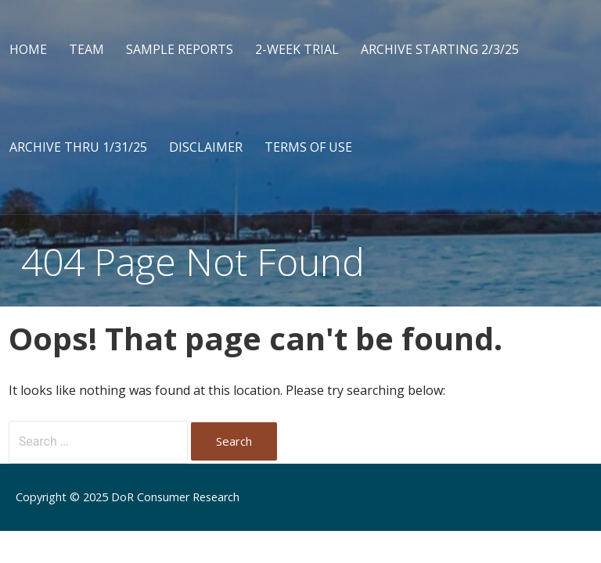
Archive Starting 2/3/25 (440, 49)
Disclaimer (206, 147)
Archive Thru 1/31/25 (78, 147)
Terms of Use (308, 147)
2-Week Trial (297, 49)
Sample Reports (179, 49)
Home (28, 49)
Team (86, 49)
